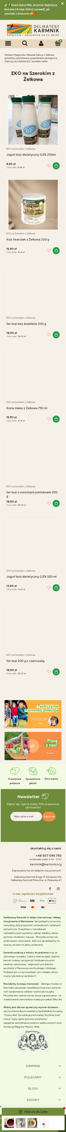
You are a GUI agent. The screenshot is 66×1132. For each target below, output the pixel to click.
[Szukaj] (25, 43)
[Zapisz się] (49, 816)
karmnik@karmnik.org (45, 864)
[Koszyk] (57, 43)
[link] (33, 714)
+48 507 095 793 (48, 856)
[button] (8, 43)
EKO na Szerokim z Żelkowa (20, 149)
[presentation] (33, 828)
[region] (33, 714)
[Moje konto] (41, 43)
